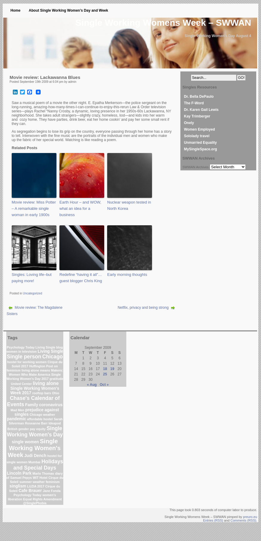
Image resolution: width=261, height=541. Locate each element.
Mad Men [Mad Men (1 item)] (17, 410)
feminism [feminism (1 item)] (53, 482)
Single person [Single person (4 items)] (24, 357)
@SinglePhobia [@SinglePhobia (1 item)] (35, 503)
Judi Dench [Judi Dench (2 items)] (35, 455)
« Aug (92, 385)
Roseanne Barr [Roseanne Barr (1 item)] (36, 423)
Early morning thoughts (127, 274)
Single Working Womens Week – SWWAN (163, 22)
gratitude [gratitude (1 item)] (56, 378)
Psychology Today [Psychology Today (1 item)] (28, 495)
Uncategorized (32, 293)
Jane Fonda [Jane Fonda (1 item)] (51, 491)
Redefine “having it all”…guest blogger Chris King (80, 277)
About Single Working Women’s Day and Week (68, 10)
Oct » (104, 385)
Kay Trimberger (197, 116)
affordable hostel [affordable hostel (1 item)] (40, 419)
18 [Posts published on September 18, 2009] (105, 369)
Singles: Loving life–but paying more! (32, 277)
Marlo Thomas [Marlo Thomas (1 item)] (43, 473)
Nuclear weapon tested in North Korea (129, 205)
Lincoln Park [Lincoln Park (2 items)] (19, 473)
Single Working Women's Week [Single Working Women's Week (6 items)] (34, 448)
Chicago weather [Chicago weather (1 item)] (42, 414)
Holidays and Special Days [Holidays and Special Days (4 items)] (38, 465)
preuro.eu (250, 517)
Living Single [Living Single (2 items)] (50, 351)
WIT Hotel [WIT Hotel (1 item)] (40, 477)
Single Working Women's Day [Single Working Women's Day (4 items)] (35, 431)
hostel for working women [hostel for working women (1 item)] (27, 362)
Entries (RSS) (213, 520)
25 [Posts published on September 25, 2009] (105, 374)
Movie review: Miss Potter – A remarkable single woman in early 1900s (34, 208)
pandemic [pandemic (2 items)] (16, 419)
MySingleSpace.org (200, 149)
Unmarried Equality (200, 142)
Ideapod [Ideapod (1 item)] (55, 423)
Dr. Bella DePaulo (199, 96)
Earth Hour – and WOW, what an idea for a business (80, 208)
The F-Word (194, 103)
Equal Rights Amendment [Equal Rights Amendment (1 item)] (42, 499)
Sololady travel (196, 136)
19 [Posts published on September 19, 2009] (112, 369)
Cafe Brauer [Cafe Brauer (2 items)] (30, 490)
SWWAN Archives (195, 167)
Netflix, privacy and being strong (143, 307)
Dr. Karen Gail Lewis (201, 110)
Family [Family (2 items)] (31, 405)
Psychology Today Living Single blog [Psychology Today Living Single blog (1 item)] (35, 347)
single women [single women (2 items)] (25, 442)
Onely (189, 123)
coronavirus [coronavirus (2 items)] (51, 405)
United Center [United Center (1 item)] (21, 384)
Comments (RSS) (243, 520)
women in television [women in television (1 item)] (22, 351)
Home (15, 10)
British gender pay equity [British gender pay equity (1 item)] (26, 429)
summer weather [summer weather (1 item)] (32, 482)
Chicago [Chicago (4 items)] (52, 357)
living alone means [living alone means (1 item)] (36, 370)
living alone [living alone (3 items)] (46, 383)
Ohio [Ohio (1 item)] (55, 393)
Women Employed (199, 129)
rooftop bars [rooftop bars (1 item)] (41, 393)
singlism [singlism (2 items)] (18, 486)
